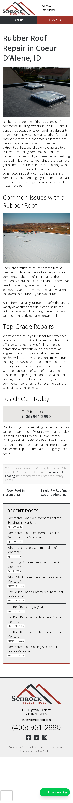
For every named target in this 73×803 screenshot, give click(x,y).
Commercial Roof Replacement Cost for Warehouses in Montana (34, 535)
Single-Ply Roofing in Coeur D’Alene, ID (55, 492)
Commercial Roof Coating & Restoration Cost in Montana (33, 649)
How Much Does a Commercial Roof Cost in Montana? (35, 594)
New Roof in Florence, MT (14, 492)
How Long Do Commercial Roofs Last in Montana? (34, 564)
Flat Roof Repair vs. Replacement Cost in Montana (34, 619)
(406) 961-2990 (36, 416)
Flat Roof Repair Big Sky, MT (26, 607)
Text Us (55, 20)
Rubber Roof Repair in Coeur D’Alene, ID (30, 48)
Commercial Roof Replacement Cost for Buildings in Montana (34, 520)
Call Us (18, 20)
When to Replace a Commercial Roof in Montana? (33, 550)
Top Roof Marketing (43, 750)
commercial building (55, 156)
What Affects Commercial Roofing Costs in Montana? (35, 579)
